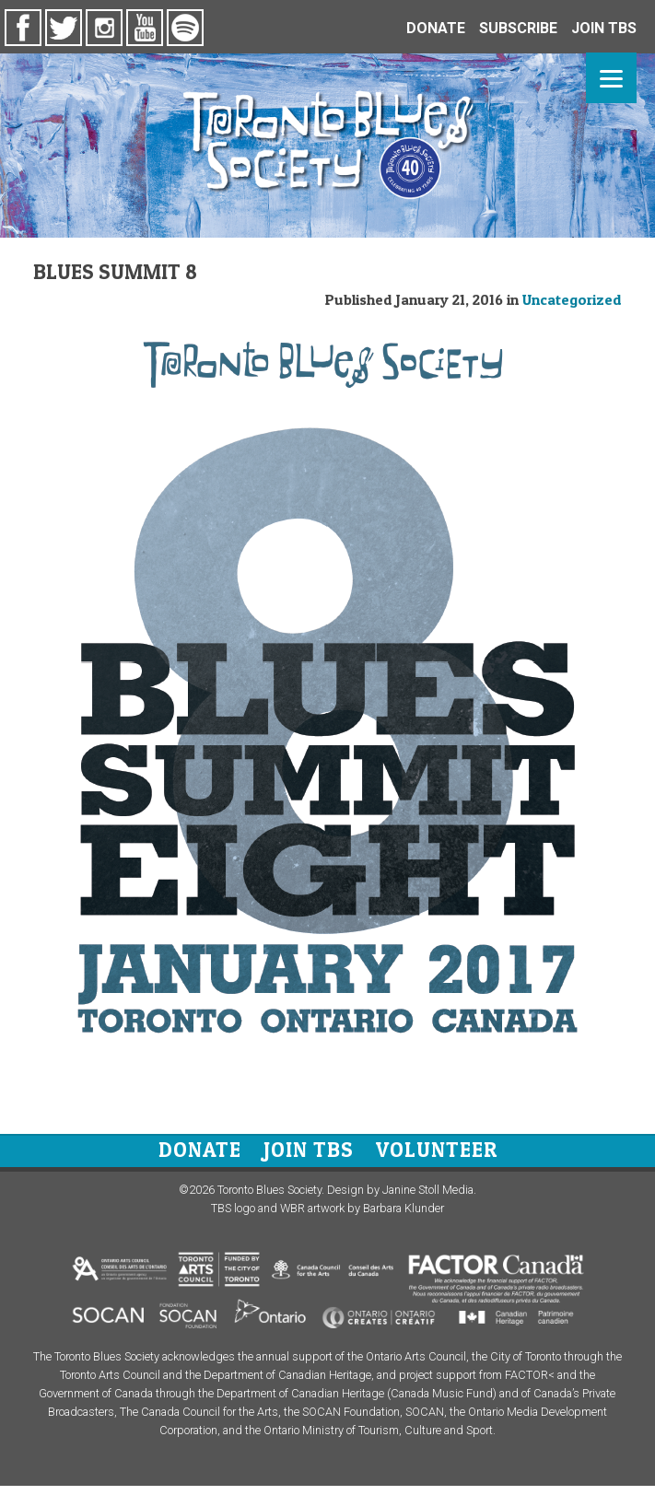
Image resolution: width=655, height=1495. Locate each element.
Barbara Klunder (403, 1208)
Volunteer (436, 1149)
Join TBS (308, 1149)
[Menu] (611, 78)
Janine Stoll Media (428, 1190)
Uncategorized (572, 299)
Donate (199, 1149)
